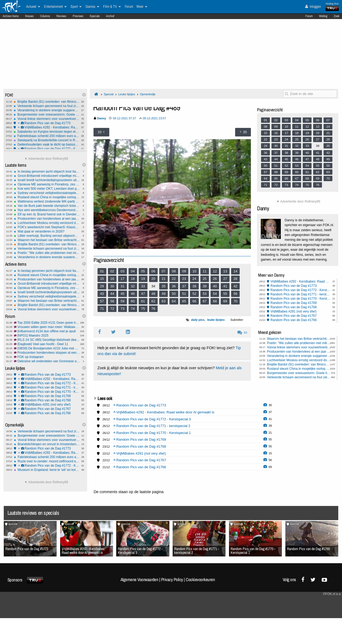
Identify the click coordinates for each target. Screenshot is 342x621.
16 (112, 279)
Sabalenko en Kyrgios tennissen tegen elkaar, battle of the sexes (47, 131)
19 (143, 279)
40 (215, 286)
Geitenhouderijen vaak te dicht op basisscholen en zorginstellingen (47, 144)
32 (133, 286)
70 (235, 301)
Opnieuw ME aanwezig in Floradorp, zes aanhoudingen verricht (47, 184)
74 (133, 309)
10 (194, 271)
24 (194, 279)
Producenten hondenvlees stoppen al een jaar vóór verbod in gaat (47, 352)
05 (143, 271)
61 (143, 301)
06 (153, 271)
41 (225, 286)
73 (122, 309)
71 (102, 309)
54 (215, 294)
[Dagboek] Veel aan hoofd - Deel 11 (47, 344)
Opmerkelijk (147, 94)
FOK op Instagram (47, 357)
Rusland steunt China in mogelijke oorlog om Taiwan (47, 197)
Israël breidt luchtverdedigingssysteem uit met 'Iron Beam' (47, 180)
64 (174, 301)
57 (102, 301)
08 (174, 271)
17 (122, 279)
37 (184, 286)
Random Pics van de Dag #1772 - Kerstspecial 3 (47, 148)
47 (143, 294)
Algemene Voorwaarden (139, 579)
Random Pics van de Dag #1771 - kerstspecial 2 (47, 387)
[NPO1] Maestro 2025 (47, 335)
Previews (78, 16)
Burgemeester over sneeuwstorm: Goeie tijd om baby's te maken (47, 114)
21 (163, 279)
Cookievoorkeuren (200, 579)
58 (112, 301)
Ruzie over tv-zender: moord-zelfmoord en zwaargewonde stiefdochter (47, 461)
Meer (142, 6)
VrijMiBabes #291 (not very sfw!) (47, 404)
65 (184, 301)
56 (235, 294)
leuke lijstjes (215, 319)
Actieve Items (11, 16)
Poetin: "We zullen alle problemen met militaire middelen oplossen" (47, 252)
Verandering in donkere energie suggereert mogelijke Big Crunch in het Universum (47, 110)
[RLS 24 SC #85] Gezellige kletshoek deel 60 (47, 339)
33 (143, 286)
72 (112, 309)
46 (133, 294)
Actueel (33, 6)
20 (153, 279)
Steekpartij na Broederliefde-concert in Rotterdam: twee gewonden (47, 140)
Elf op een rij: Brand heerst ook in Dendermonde (47, 214)
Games (92, 6)
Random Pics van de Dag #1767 (47, 408)
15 (102, 279)
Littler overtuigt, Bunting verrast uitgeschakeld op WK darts (47, 235)
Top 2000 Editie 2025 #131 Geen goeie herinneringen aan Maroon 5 (47, 322)
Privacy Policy (172, 579)
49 (163, 294)
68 (215, 301)
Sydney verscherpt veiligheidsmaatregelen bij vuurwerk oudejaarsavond (47, 193)
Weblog (323, 16)
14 (235, 271)
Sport (76, 6)
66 (194, 301)
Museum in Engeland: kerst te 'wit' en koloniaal (47, 469)
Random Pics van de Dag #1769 (47, 396)
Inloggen (313, 6)
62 (153, 301)
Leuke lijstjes (126, 94)
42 (235, 286)
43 (102, 294)
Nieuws (29, 16)
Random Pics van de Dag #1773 (47, 123)
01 (102, 271)
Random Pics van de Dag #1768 (47, 400)
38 (194, 286)
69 (225, 301)
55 (225, 294)
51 (184, 294)
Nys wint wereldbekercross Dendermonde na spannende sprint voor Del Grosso (47, 210)
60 (133, 301)
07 (163, 271)
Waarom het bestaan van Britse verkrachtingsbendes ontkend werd (47, 240)
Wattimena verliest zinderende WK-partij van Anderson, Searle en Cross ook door (47, 201)
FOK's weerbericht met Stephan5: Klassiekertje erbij (47, 227)
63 (163, 301)
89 (242, 332)
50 (174, 294)
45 (122, 294)
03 (122, 271)
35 (163, 286)
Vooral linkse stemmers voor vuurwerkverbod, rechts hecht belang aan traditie (47, 118)
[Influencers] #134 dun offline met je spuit (47, 331)
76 (153, 309)
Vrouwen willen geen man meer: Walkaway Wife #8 (47, 327)
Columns (45, 16)
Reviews (61, 16)
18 (133, 279)
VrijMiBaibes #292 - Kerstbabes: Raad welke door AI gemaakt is (47, 127)
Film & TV (112, 6)
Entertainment (55, 6)
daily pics (197, 319)
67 (205, 301)
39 (205, 286)
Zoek (336, 16)
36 (174, 286)
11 (205, 271)
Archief (110, 16)
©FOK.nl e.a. (332, 594)
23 (184, 279)
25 (205, 279)
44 (112, 294)
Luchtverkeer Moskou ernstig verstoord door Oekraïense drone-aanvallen (47, 222)
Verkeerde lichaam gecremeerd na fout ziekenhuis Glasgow (47, 106)
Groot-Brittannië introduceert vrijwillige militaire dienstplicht (47, 175)
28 (235, 279)
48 (153, 294)
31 (122, 286)
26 (215, 279)
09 (184, 271)
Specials (95, 16)
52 (194, 294)
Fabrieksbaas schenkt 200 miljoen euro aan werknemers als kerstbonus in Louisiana (47, 136)
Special (108, 94)
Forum (309, 16)
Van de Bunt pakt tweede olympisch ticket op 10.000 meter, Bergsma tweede (47, 205)
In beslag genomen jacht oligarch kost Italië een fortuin (47, 171)
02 (112, 271)
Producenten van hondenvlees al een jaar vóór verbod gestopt (47, 218)
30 (112, 286)
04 (133, 271)
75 (143, 309)
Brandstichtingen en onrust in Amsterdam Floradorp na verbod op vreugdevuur (47, 444)
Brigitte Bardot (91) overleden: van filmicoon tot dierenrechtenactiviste (47, 101)
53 (205, 294)
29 (102, 286)
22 (174, 279)
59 (122, 301)
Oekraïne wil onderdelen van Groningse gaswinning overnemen (47, 361)
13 (225, 271)
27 (225, 279)
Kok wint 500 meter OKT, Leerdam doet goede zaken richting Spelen (47, 188)
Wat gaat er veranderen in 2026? (47, 231)
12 (215, 271)
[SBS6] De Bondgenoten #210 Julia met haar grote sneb (47, 348)
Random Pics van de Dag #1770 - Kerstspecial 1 (47, 391)
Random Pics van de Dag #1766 (47, 413)
